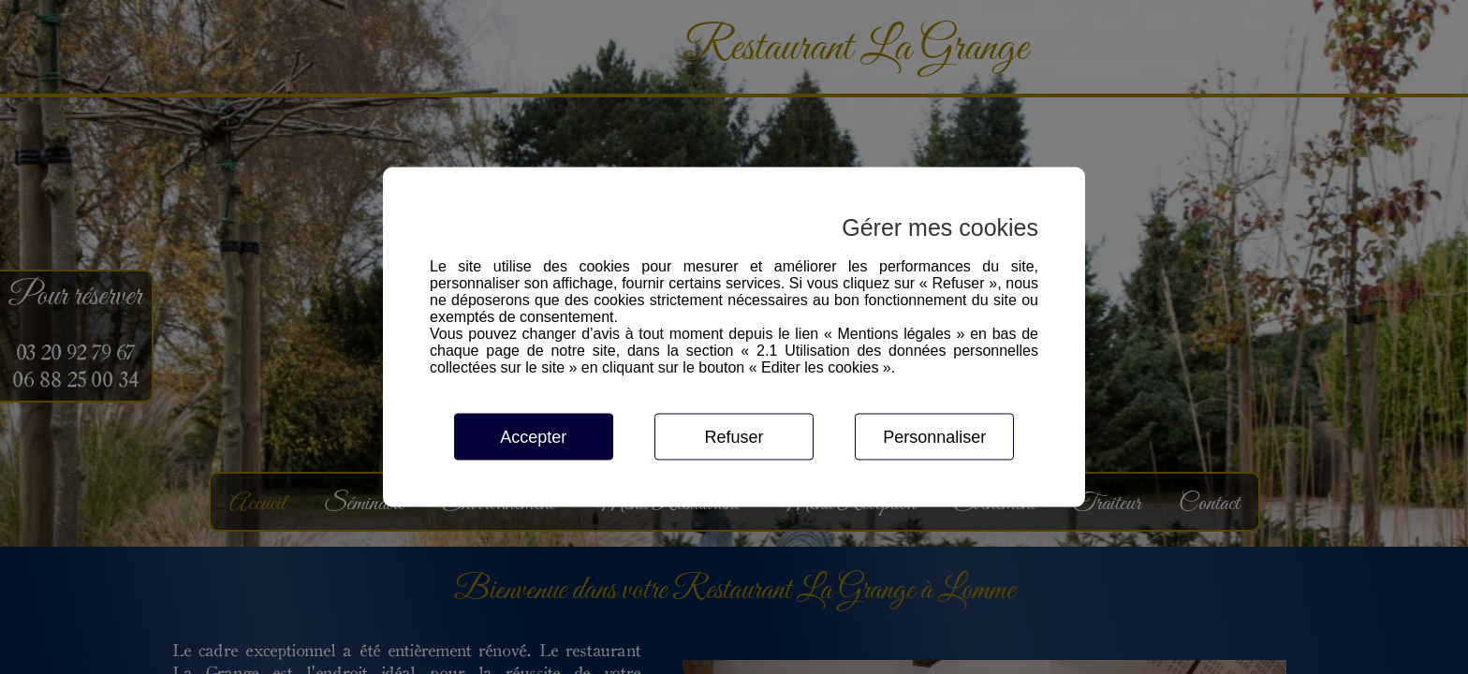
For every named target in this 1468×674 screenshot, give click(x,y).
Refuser (733, 437)
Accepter (533, 437)
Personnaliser (934, 437)
